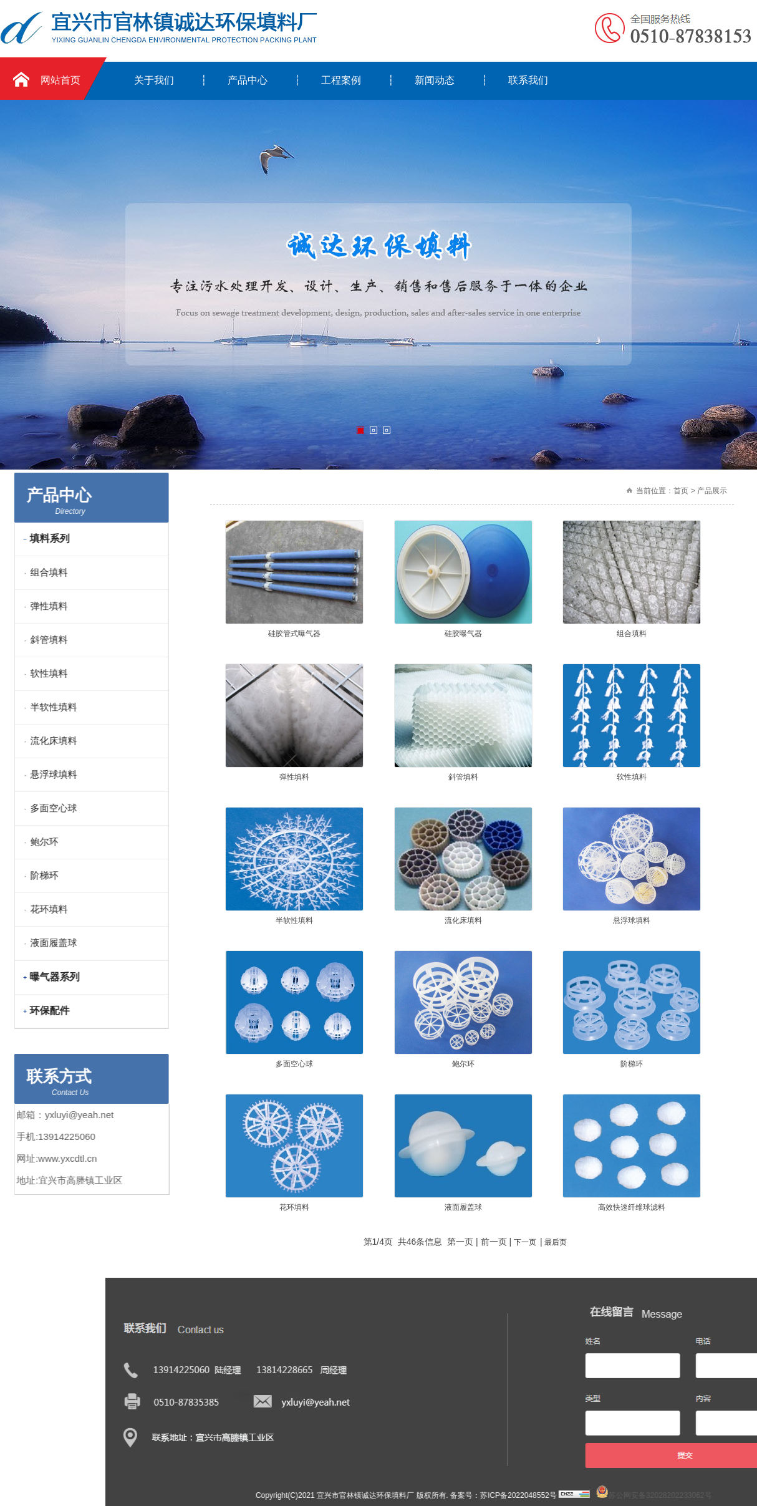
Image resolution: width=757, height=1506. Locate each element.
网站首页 (60, 80)
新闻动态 (435, 80)
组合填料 (632, 633)
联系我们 (528, 80)
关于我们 (154, 80)
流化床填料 (463, 920)
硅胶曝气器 (463, 633)
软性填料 (632, 777)
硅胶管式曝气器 (294, 633)
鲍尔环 (463, 1064)
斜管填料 (463, 777)
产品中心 (248, 80)
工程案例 (341, 80)
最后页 (555, 1242)
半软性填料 (294, 920)
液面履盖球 (463, 1207)
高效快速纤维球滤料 (631, 1207)
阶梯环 (631, 1064)
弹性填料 (294, 777)
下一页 (525, 1242)
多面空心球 (294, 1064)
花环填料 (294, 1207)
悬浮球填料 (631, 920)
